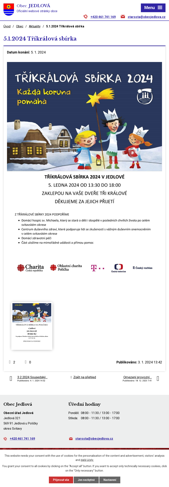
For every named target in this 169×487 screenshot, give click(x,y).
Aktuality (35, 26)
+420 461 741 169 (103, 17)
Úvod (6, 26)
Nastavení (109, 479)
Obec (19, 26)
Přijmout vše (61, 479)
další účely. (87, 460)
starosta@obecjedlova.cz (147, 17)
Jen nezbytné (86, 479)
